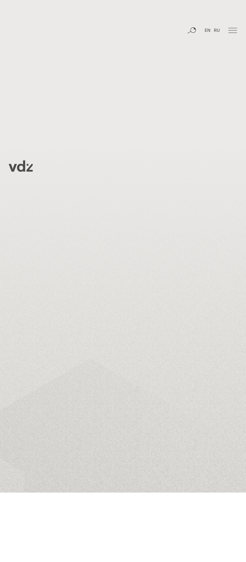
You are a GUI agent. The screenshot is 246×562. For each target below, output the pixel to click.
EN (207, 36)
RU (217, 36)
